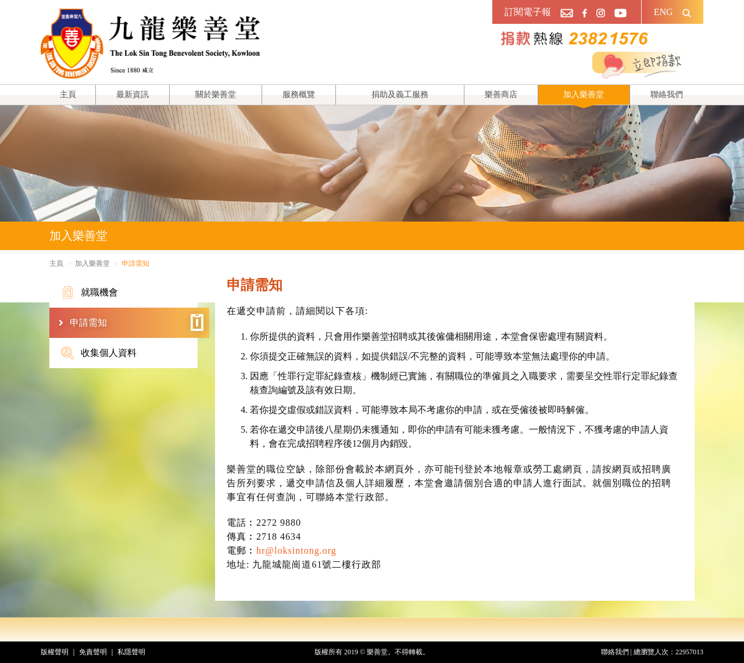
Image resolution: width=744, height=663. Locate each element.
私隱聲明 (131, 652)
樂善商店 (501, 94)
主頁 (68, 94)
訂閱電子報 (528, 12)
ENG (663, 12)
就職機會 (89, 292)
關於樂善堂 (215, 94)
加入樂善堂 (583, 94)
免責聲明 (93, 652)
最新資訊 (132, 94)
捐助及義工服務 (399, 94)
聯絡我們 (666, 94)
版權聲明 (55, 652)
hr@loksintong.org (296, 550)
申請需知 (136, 323)
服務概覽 (298, 94)
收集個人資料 (99, 353)
